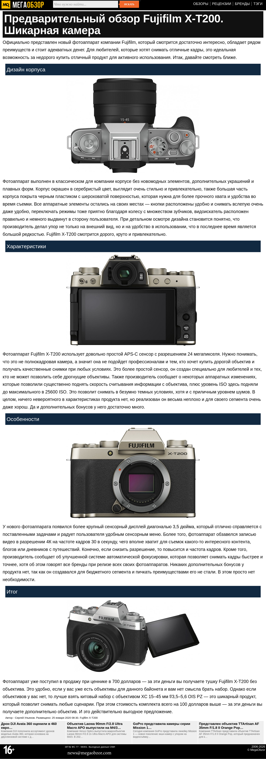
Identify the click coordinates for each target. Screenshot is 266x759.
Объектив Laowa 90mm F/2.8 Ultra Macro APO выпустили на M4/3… (95, 726)
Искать (129, 4)
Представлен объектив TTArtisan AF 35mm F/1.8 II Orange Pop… (229, 726)
